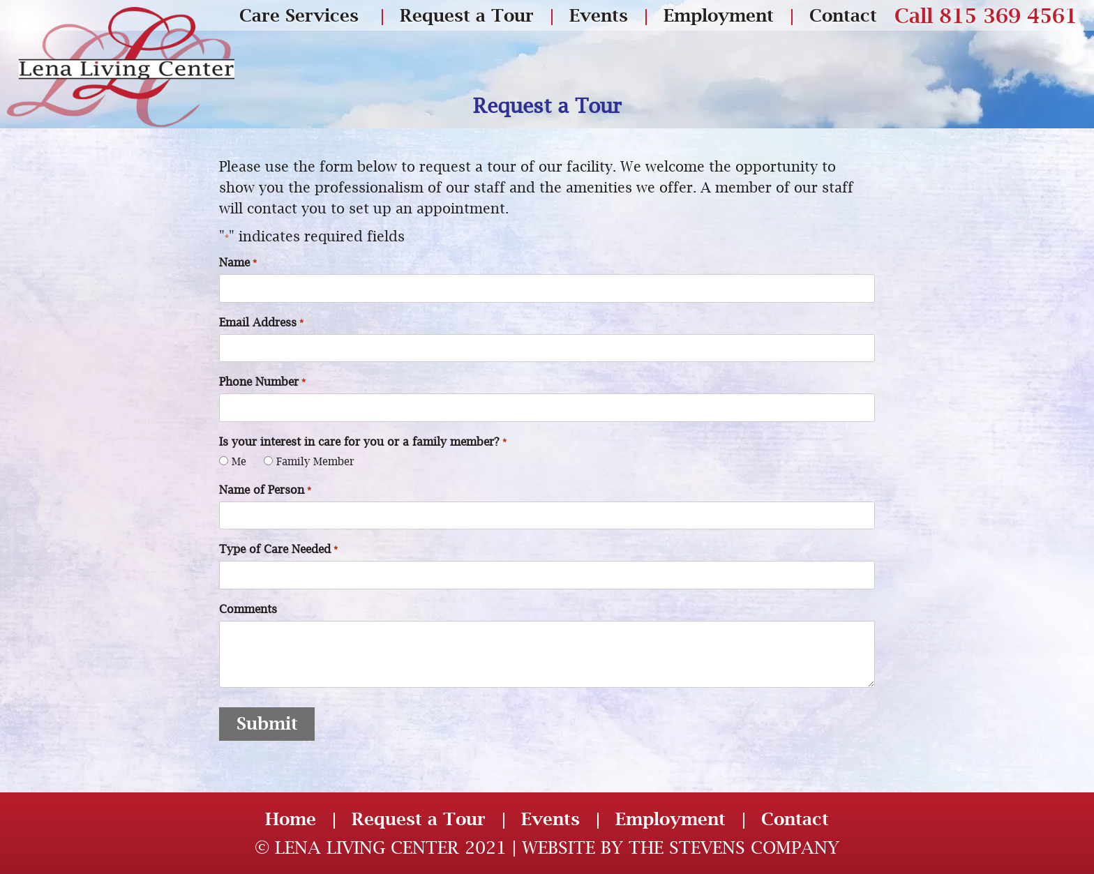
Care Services (299, 15)
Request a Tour (467, 15)
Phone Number (262, 382)
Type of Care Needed (278, 550)
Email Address (261, 323)
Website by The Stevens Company (680, 847)
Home (290, 818)
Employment (719, 15)
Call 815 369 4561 (985, 15)
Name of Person (264, 490)
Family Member (315, 461)
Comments (248, 609)
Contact (843, 15)
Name (237, 263)
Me (239, 461)
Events (598, 15)
